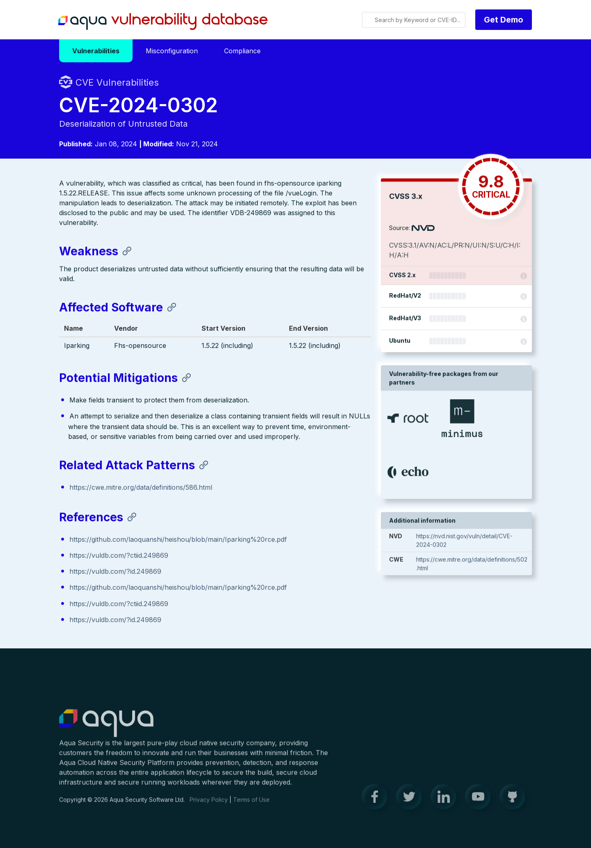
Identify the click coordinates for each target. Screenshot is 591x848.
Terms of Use (251, 804)
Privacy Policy (209, 804)
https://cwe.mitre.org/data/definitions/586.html (140, 488)
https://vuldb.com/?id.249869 (115, 572)
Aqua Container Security (106, 728)
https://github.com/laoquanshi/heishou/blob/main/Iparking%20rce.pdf (178, 540)
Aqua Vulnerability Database (163, 21)
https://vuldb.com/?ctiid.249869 (118, 556)
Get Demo (503, 20)
